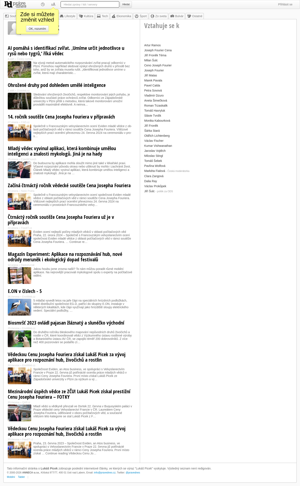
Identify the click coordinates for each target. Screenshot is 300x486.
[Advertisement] (218, 223)
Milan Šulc (151, 60)
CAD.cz (25, 122)
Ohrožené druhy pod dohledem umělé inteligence (57, 84)
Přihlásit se (285, 4)
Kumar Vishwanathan (158, 145)
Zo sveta (158, 16)
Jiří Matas (150, 75)
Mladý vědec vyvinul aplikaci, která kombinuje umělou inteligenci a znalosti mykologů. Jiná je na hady (62, 151)
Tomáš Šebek (153, 160)
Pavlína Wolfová (154, 166)
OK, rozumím (37, 28)
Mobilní (11, 477)
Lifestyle (67, 16)
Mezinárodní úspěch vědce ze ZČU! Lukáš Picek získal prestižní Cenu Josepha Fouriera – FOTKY (69, 394)
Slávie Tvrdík (152, 115)
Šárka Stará (152, 130)
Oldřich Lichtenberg (157, 135)
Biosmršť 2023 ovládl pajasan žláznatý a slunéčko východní (66, 322)
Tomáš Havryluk (154, 110)
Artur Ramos (152, 45)
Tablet (21, 477)
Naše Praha (27, 191)
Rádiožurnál (27, 265)
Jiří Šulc (149, 191)
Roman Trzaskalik (156, 105)
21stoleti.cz (23, 90)
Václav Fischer (154, 140)
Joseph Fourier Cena (158, 50)
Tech (102, 16)
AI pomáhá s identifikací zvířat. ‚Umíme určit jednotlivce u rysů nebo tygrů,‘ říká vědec (66, 50)
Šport (141, 16)
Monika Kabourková (157, 120)
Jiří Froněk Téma (155, 55)
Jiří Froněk (151, 125)
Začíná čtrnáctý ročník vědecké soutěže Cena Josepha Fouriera (69, 185)
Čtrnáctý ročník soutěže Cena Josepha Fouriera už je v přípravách (61, 219)
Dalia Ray (150, 181)
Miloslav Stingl (153, 155)
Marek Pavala (153, 80)
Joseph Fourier (154, 70)
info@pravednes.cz (105, 472)
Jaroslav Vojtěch (155, 150)
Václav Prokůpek (155, 186)
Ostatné (194, 16)
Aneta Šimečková (155, 100)
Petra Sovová (153, 90)
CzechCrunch (28, 159)
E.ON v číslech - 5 (25, 290)
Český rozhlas (25, 59)
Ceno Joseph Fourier (158, 65)
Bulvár (177, 16)
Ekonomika (121, 16)
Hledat (126, 4)
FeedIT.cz (26, 228)
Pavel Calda (152, 85)
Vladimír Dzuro (154, 95)
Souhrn (12, 16)
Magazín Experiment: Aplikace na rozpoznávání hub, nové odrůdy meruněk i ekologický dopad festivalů (65, 256)
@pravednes (133, 472)
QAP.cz (26, 402)
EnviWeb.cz (28, 296)
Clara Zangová (154, 176)
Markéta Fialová (154, 171)
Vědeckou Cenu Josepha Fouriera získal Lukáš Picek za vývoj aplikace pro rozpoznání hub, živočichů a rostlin (67, 357)
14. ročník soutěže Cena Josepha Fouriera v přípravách (61, 116)
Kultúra (86, 16)
